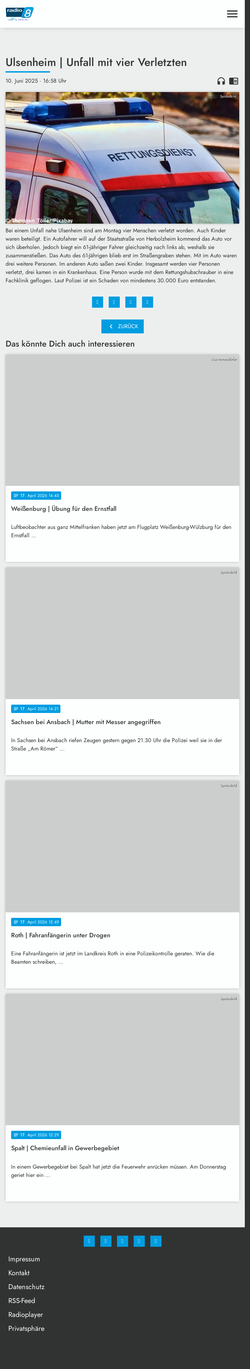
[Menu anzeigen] (232, 14)
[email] (155, 1241)
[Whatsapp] (122, 1241)
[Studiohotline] (139, 1241)
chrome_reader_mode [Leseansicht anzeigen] (234, 81)
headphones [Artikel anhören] (221, 81)
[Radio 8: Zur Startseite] (64, 14)
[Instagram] (105, 1241)
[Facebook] (89, 1241)
